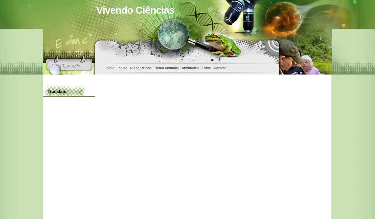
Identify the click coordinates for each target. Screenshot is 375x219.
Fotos (206, 68)
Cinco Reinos (140, 68)
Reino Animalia (167, 68)
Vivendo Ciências (135, 10)
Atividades (190, 68)
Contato (220, 68)
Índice (122, 68)
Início (110, 68)
